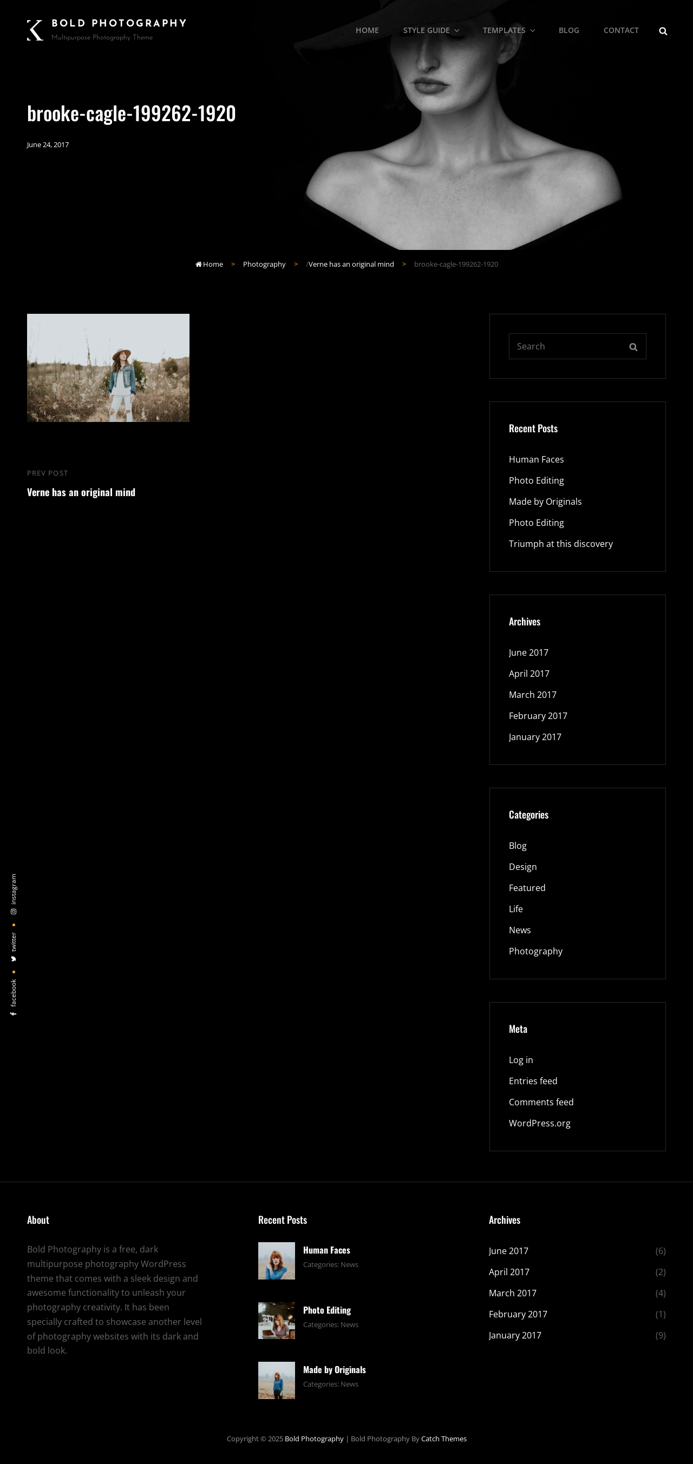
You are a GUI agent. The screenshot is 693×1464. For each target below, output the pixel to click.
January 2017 (535, 737)
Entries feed (533, 1081)
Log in (521, 1060)
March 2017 (533, 695)
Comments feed (541, 1102)
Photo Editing (536, 480)
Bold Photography (119, 24)
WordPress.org (540, 1123)
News (520, 930)
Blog (569, 30)
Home (367, 30)
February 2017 (538, 716)
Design (523, 867)
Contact (621, 30)
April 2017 (529, 674)
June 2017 (528, 652)
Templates (510, 30)
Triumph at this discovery (561, 544)
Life (516, 909)
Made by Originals (545, 501)
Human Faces (536, 459)
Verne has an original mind (351, 264)
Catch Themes (444, 1438)
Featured (527, 888)
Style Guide (432, 30)
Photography (264, 264)
